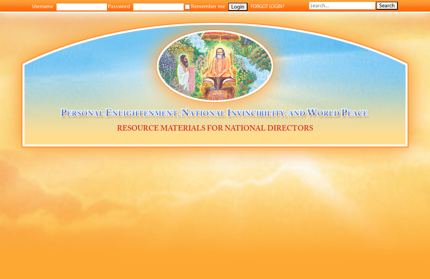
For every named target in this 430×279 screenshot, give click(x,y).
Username (42, 6)
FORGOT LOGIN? (267, 6)
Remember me (205, 6)
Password (119, 6)
